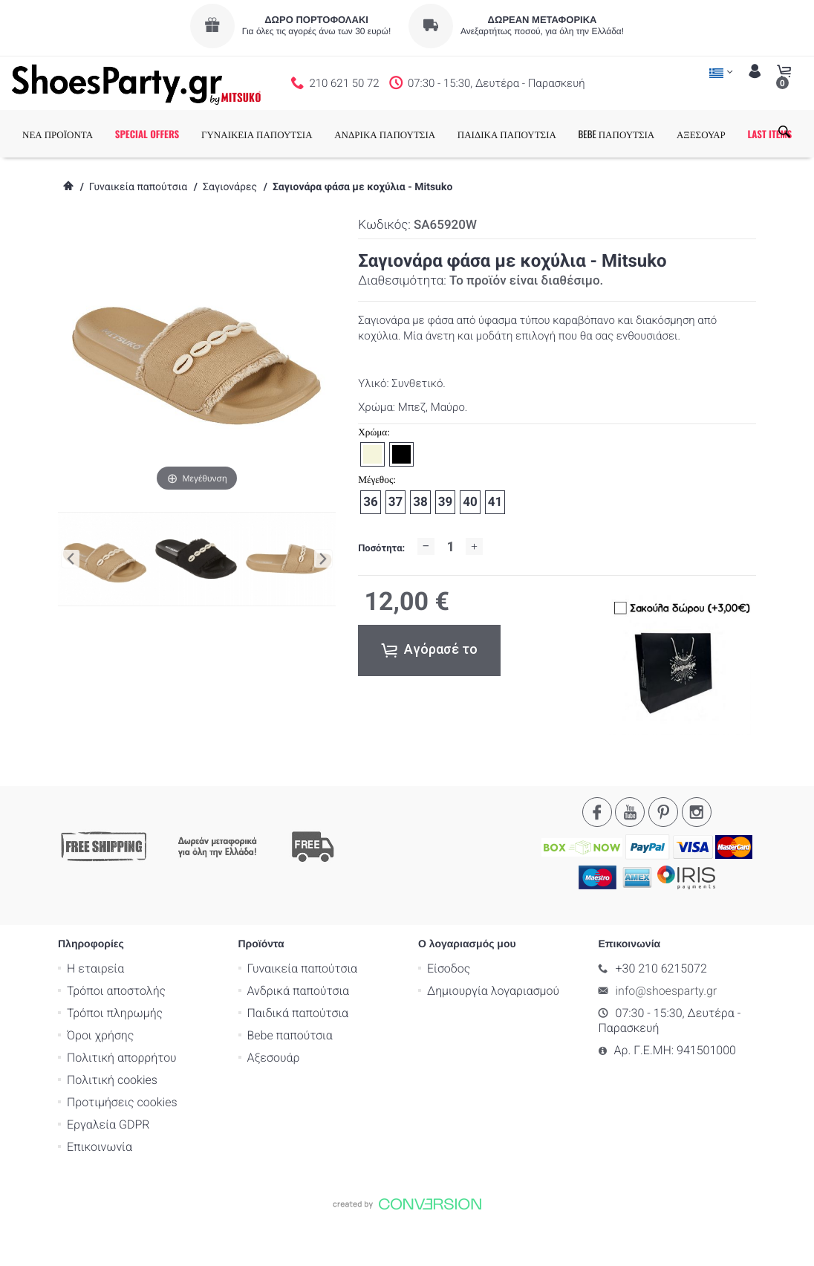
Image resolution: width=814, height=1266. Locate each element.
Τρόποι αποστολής (116, 1038)
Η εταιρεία (95, 1016)
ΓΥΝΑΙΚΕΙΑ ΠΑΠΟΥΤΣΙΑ (283, 133)
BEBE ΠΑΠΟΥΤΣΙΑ (643, 133)
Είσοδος (448, 1016)
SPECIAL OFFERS (174, 133)
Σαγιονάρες (230, 235)
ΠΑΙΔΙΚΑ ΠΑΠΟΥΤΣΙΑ (533, 133)
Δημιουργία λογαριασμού (493, 1038)
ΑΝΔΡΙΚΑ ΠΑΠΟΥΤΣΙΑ (411, 133)
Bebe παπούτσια (290, 1083)
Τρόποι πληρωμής (115, 1061)
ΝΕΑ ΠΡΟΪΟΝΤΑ (84, 133)
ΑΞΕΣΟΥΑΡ (727, 133)
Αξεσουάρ (273, 1105)
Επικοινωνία (99, 1194)
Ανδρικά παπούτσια (298, 1038)
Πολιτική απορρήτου (122, 1105)
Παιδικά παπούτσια (298, 1061)
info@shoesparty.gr (666, 1038)
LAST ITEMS (71, 181)
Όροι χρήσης (100, 1083)
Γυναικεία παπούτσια (138, 235)
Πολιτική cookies (112, 1127)
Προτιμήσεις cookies (122, 1150)
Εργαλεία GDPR (108, 1172)
